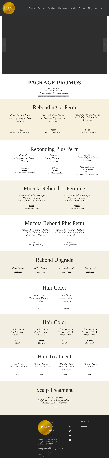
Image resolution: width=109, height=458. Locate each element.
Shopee (50, 443)
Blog (49, 447)
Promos (50, 422)
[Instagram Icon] (70, 426)
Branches (51, 430)
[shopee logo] (70, 440)
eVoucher (51, 452)
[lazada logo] (70, 435)
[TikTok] (70, 431)
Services (50, 426)
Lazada (50, 439)
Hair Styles (51, 435)
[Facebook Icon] (70, 422)
